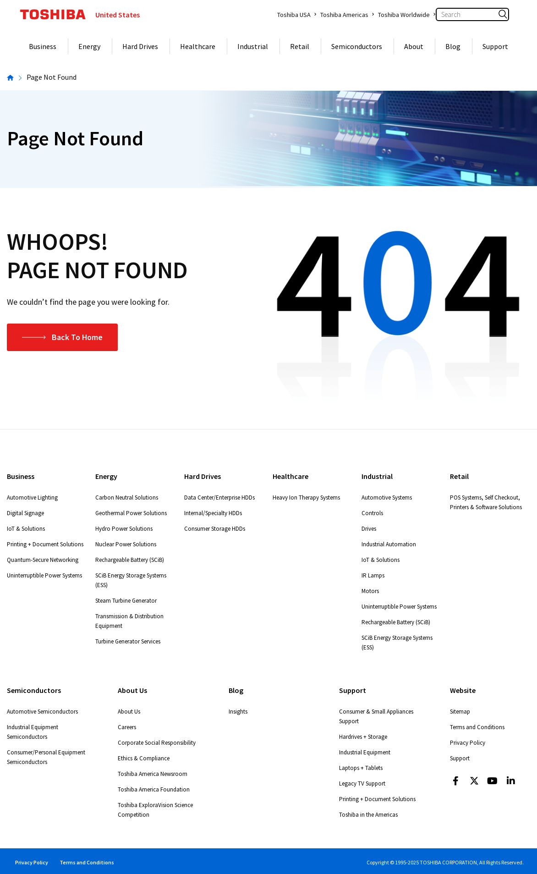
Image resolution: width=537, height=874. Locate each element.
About (413, 46)
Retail (299, 46)
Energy (89, 46)
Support (495, 46)
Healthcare (197, 46)
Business (42, 46)
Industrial (252, 46)
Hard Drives (140, 46)
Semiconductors (356, 46)
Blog (452, 46)
